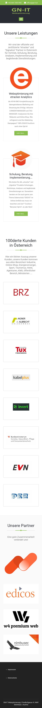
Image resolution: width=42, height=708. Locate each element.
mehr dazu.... (21, 133)
